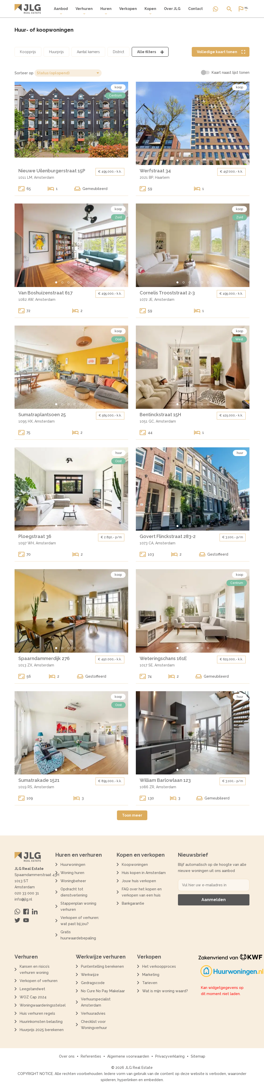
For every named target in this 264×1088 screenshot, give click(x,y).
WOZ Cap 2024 (33, 997)
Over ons (67, 1056)
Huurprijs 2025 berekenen (42, 1030)
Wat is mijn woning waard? (165, 991)
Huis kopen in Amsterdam (144, 873)
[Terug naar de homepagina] (28, 9)
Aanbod (61, 11)
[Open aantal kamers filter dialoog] (88, 52)
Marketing (150, 975)
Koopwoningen (135, 865)
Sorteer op (24, 73)
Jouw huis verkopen (139, 881)
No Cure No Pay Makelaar (103, 991)
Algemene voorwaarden (128, 1056)
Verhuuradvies (93, 1013)
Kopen (150, 11)
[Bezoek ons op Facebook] (26, 911)
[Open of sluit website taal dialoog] (243, 9)
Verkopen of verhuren (38, 981)
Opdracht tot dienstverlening (74, 892)
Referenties (91, 1056)
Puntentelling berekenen (102, 966)
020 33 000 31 (27, 893)
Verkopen (128, 9)
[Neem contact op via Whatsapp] (215, 9)
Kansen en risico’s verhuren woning (35, 969)
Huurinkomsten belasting (41, 1022)
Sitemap (198, 1056)
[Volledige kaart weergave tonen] (220, 52)
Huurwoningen (73, 865)
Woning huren (72, 873)
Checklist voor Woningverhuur (94, 1025)
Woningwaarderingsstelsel (43, 1005)
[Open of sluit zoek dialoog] (229, 9)
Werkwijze (90, 975)
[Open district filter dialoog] (118, 52)
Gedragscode (93, 983)
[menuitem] (61, 11)
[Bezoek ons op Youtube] (26, 920)
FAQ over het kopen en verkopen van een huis (142, 892)
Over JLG (172, 9)
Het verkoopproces (159, 966)
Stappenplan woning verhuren (78, 906)
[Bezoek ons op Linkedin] (35, 911)
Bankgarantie (133, 903)
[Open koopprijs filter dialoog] (28, 52)
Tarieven (149, 983)
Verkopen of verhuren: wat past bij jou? (80, 921)
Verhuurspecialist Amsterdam (96, 1002)
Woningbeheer (73, 881)
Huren (106, 11)
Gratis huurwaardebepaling (78, 935)
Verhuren (84, 11)
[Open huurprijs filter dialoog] (56, 52)
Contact (195, 9)
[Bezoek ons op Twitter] (17, 920)
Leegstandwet (32, 989)
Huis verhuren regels (37, 1013)
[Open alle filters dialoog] (150, 52)
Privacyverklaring (170, 1056)
